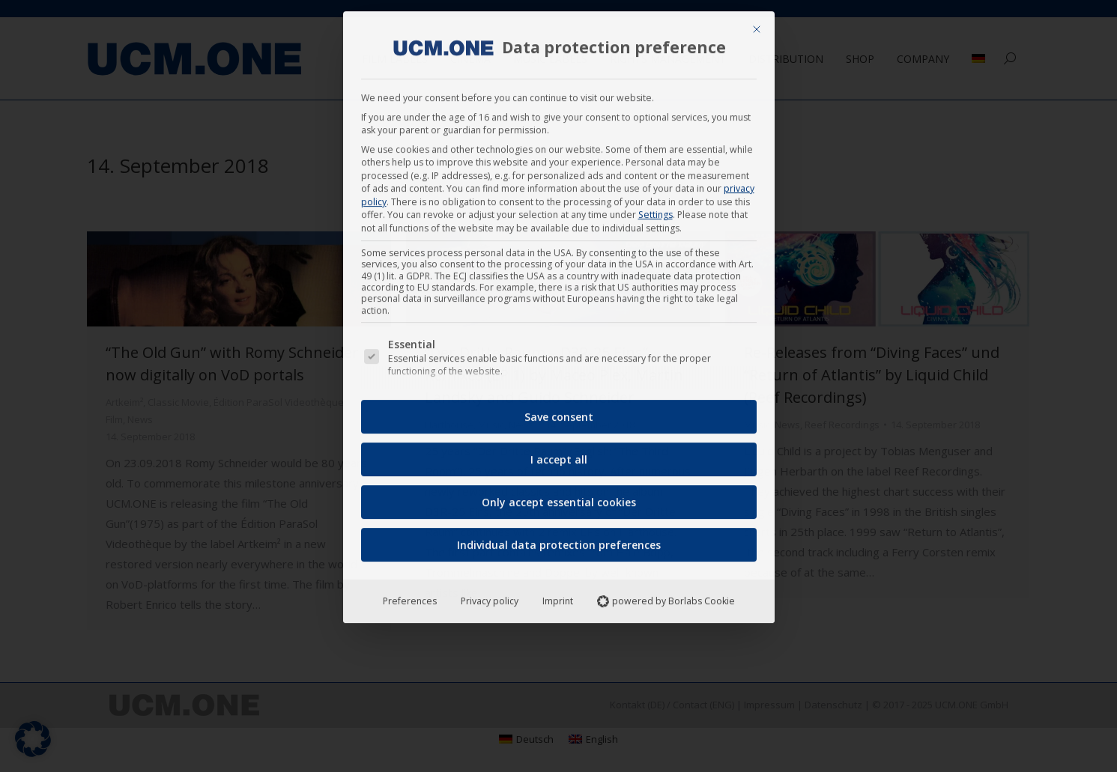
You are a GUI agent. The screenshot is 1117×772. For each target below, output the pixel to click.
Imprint (557, 595)
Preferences (410, 595)
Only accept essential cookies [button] (559, 497)
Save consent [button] (558, 411)
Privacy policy (489, 595)
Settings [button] (655, 209)
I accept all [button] (558, 454)
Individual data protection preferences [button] (559, 539)
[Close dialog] (757, 24)
